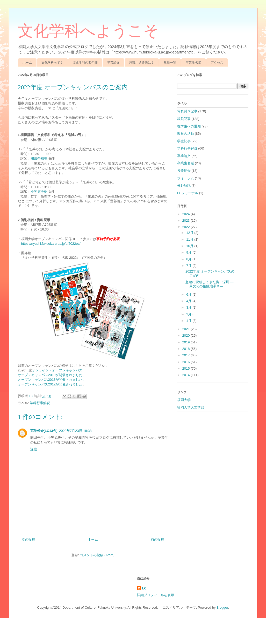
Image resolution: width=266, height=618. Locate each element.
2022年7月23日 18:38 (75, 431)
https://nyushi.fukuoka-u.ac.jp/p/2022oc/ (51, 244)
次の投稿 (28, 539)
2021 (186, 329)
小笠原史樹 (39, 192)
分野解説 (184, 185)
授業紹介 (184, 171)
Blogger (222, 607)
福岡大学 (184, 400)
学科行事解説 (40, 403)
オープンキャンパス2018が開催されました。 (52, 380)
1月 (189, 321)
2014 (186, 375)
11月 (190, 239)
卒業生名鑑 (193, 62)
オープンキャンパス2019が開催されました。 (52, 375)
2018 (186, 349)
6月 (189, 294)
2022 (186, 227)
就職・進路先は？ (141, 62)
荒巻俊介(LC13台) (43, 431)
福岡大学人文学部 (190, 407)
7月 (189, 266)
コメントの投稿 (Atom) (97, 555)
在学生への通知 (189, 126)
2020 (186, 335)
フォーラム (185, 178)
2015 (186, 368)
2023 (186, 220)
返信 (33, 449)
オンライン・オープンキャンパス (57, 370)
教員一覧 (170, 62)
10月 (190, 246)
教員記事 (184, 119)
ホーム (27, 62)
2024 (186, 214)
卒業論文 (113, 62)
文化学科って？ (52, 62)
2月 (189, 314)
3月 (189, 307)
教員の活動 (185, 133)
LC (144, 588)
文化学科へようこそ (88, 30)
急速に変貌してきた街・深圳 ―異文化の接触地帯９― (209, 284)
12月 (190, 233)
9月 (189, 252)
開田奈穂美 (39, 158)
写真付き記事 (187, 111)
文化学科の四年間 (85, 62)
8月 (189, 259)
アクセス (217, 62)
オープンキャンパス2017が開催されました (50, 384)
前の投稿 (157, 539)
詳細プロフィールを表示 (155, 595)
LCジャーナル (187, 193)
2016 (186, 362)
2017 (186, 355)
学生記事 (184, 141)
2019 (186, 342)
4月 (189, 301)
